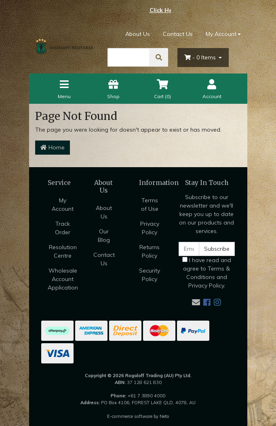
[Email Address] (189, 249)
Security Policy (149, 275)
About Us (137, 34)
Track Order (62, 228)
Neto (164, 416)
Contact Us (178, 34)
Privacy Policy (149, 228)
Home (52, 147)
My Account (63, 204)
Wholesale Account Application (63, 279)
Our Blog (104, 235)
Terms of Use (149, 204)
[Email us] (196, 302)
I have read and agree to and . (206, 272)
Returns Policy (149, 251)
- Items (200, 57)
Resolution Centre (63, 251)
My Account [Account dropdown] (221, 34)
